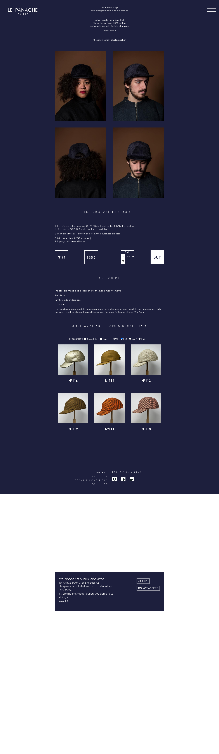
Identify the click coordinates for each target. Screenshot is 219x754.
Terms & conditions (91, 740)
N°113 (146, 641)
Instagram (114, 739)
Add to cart (157, 517)
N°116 (73, 641)
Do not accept (148, 588)
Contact (101, 732)
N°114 (109, 641)
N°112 (73, 689)
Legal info (99, 744)
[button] (80, 346)
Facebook (123, 739)
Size (127, 511)
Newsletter (99, 736)
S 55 (127, 516)
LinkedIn (132, 739)
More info (64, 601)
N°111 (109, 689)
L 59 (132, 516)
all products (23, 735)
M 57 (123, 518)
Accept (143, 580)
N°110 (146, 689)
